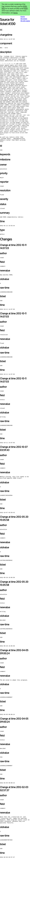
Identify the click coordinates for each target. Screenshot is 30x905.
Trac (3, 6)
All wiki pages (25, 21)
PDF (25, 8)
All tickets (23, 19)
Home (15, 13)
